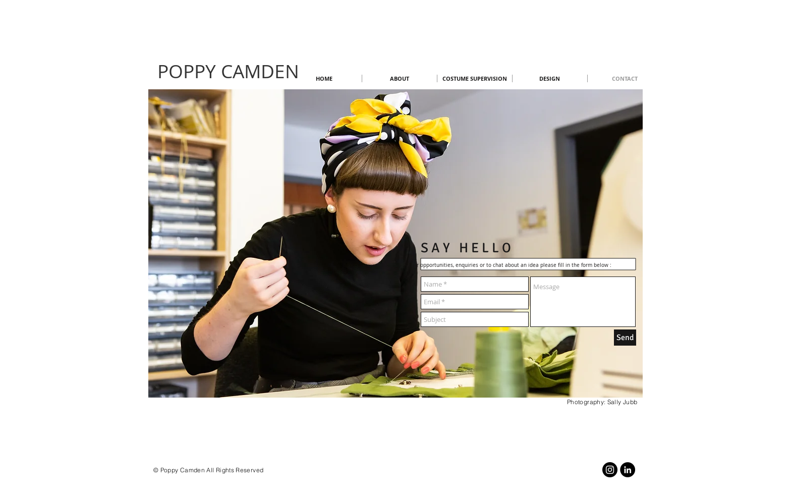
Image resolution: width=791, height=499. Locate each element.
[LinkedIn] (627, 469)
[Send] (625, 337)
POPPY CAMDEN (228, 71)
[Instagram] (609, 469)
